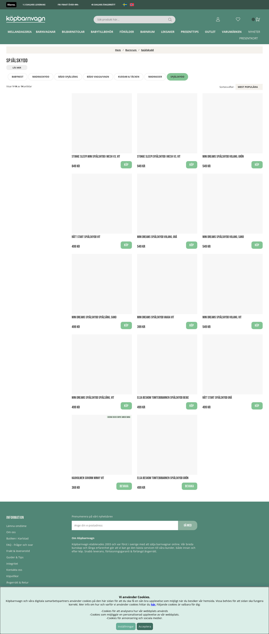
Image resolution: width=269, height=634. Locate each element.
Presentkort (248, 38)
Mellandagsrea (20, 32)
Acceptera (145, 626)
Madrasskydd (40, 76)
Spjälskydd (147, 50)
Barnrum (147, 32)
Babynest (17, 76)
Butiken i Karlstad (17, 538)
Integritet (12, 563)
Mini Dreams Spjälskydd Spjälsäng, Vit (93, 398)
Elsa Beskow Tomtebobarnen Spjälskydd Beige (163, 398)
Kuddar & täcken (128, 76)
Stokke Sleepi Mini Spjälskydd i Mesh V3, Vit (96, 156)
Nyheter (254, 32)
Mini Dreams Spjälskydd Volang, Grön (223, 156)
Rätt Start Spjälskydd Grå (217, 398)
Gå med (187, 525)
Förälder (127, 32)
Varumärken (232, 32)
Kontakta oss (14, 570)
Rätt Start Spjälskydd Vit (86, 237)
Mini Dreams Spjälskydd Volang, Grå (157, 237)
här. (153, 604)
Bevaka (124, 486)
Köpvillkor (12, 576)
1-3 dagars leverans (34, 4)
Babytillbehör (102, 32)
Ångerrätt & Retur (17, 582)
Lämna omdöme (16, 526)
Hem (118, 50)
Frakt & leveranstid (18, 551)
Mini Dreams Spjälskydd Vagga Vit (155, 317)
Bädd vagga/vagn (98, 76)
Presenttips (190, 32)
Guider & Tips (15, 557)
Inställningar (126, 626)
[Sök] (135, 19)
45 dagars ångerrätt (103, 4)
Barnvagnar (45, 32)
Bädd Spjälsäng (68, 76)
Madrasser (155, 76)
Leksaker (167, 32)
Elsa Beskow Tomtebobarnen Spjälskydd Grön (162, 478)
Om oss (11, 532)
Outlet (210, 32)
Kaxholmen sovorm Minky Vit (88, 478)
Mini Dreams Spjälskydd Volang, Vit (222, 317)
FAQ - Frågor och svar (19, 545)
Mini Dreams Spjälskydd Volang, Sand (223, 237)
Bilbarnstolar (73, 32)
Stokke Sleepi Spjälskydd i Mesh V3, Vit (158, 156)
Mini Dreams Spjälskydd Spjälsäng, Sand (94, 317)
